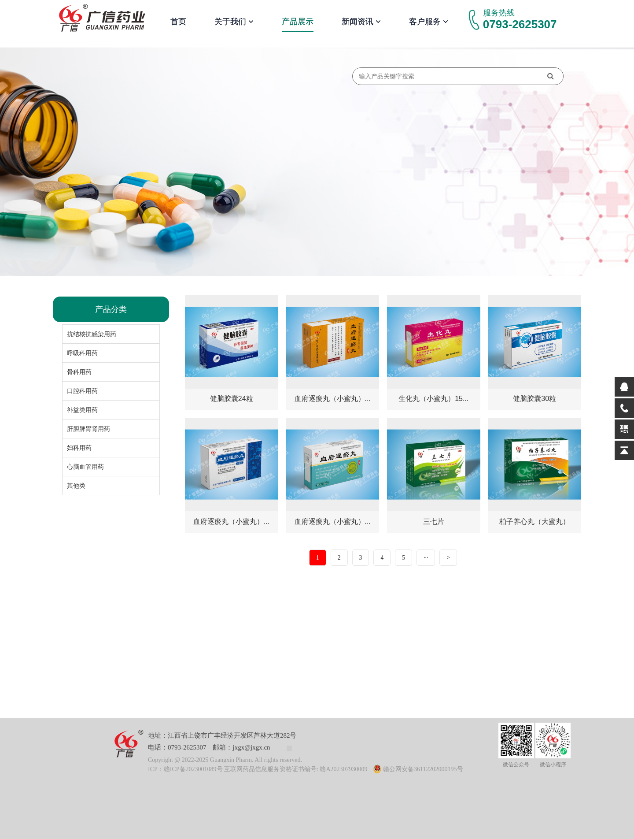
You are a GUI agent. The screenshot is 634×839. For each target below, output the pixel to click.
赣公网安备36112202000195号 (418, 769)
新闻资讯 (361, 21)
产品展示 (297, 21)
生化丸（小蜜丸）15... (433, 398)
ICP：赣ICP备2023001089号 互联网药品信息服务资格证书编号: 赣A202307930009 (258, 769)
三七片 (433, 521)
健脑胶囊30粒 (534, 398)
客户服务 (428, 21)
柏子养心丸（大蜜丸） (534, 521)
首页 (178, 21)
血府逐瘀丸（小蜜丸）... (333, 398)
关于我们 (234, 21)
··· (426, 557)
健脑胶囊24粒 (231, 398)
